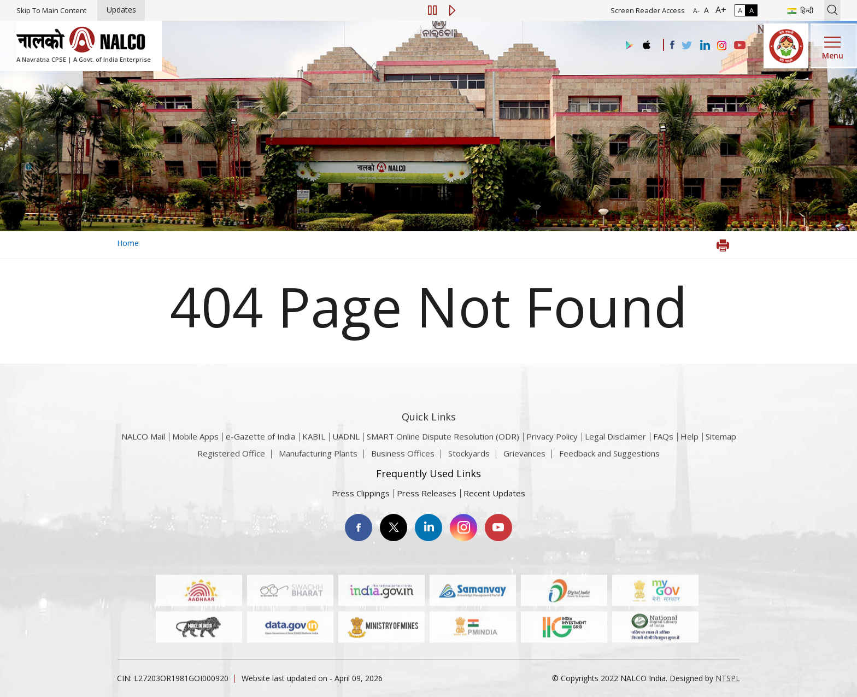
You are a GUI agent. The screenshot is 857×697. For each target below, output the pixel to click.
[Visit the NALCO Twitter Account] (686, 46)
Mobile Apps (195, 449)
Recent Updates (494, 493)
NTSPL (727, 678)
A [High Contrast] (751, 10)
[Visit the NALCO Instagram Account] (722, 46)
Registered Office (231, 458)
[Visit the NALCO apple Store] (646, 42)
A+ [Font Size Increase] (718, 10)
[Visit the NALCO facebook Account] (672, 45)
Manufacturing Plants (318, 458)
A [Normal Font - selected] (705, 10)
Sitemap (721, 449)
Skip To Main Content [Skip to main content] (51, 10)
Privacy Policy (552, 449)
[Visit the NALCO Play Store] (627, 45)
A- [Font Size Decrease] (696, 10)
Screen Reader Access (648, 10)
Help (689, 449)
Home (128, 243)
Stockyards (469, 458)
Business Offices (403, 458)
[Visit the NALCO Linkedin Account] (704, 45)
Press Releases (426, 493)
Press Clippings (361, 493)
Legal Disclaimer (615, 449)
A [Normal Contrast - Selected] (740, 10)
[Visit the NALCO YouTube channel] (739, 46)
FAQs (663, 449)
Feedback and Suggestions (609, 458)
